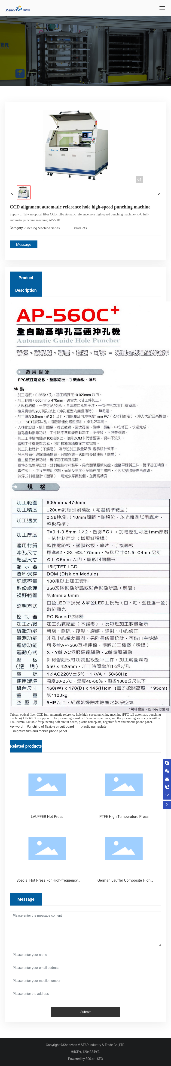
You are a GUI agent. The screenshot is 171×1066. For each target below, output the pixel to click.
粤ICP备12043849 (84, 1052)
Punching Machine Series (42, 228)
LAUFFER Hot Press (47, 816)
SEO (100, 1059)
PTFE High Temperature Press (124, 816)
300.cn (90, 1059)
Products (80, 228)
